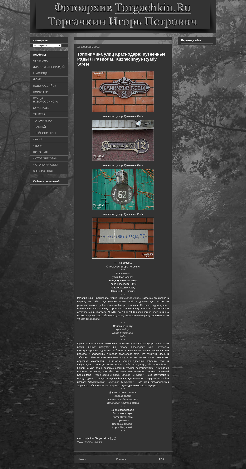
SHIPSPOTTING (43, 170)
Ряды (123, 336)
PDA (161, 459)
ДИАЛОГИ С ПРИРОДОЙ (49, 66)
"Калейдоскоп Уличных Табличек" (111, 382)
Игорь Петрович (123, 423)
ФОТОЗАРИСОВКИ (45, 158)
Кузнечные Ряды (129, 298)
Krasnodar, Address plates (123, 403)
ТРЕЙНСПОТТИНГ (45, 133)
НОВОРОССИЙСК (44, 85)
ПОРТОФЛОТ (41, 92)
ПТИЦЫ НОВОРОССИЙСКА (45, 100)
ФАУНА (37, 139)
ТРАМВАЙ (39, 126)
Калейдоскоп (123, 395)
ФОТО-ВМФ (40, 152)
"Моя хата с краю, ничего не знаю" (119, 374)
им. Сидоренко (90, 318)
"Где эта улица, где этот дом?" (147, 364)
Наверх (82, 459)
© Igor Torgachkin (123, 427)
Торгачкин (123, 420)
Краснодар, (123, 329)
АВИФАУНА (40, 60)
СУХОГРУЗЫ (41, 107)
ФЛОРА (37, 145)
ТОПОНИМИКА (93, 442)
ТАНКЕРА (39, 114)
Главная (121, 459)
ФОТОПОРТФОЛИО (45, 164)
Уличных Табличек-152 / (123, 399)
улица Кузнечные (123, 333)
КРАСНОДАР (41, 73)
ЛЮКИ (37, 79)
